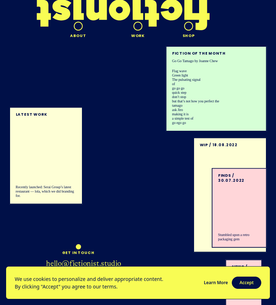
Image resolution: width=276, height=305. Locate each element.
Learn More (216, 282)
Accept (246, 282)
